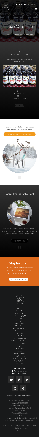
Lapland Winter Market (20, 134)
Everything (19, 363)
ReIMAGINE (19, 241)
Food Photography (19, 373)
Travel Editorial (19, 336)
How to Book (19, 333)
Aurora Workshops (19, 371)
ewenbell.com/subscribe (23, 395)
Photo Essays (19, 323)
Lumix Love (19, 351)
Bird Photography (19, 358)
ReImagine (19, 321)
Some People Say (19, 338)
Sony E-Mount (19, 356)
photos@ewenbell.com (22, 400)
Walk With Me (19, 361)
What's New (19, 311)
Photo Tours (19, 326)
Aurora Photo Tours (19, 328)
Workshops (19, 331)
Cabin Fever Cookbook (19, 341)
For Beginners (19, 346)
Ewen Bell (19, 308)
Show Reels (19, 348)
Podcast (19, 318)
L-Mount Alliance (19, 353)
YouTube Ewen (19, 343)
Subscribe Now (18, 279)
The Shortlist (19, 313)
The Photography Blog (19, 316)
